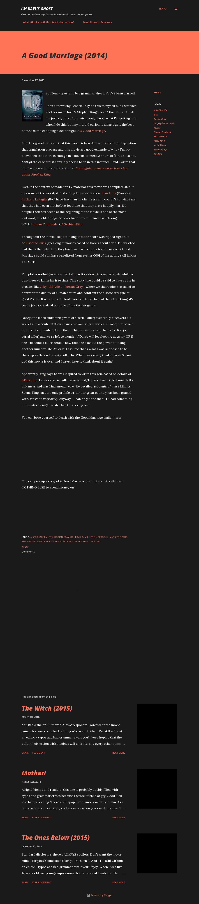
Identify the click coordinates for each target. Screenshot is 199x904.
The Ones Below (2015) (56, 837)
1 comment (38, 752)
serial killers (160, 145)
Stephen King (160, 149)
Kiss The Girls (35, 243)
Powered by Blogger (99, 895)
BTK (156, 114)
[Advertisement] (74, 656)
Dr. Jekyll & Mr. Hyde (164, 123)
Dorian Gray (74, 287)
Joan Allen (108, 193)
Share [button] (157, 92)
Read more (118, 752)
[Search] (163, 9)
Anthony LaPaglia (34, 199)
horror (157, 127)
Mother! (34, 773)
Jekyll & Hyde (50, 287)
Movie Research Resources (95, 22)
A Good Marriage (92, 131)
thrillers (158, 153)
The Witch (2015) (47, 708)
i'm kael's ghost (37, 8)
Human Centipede (44, 224)
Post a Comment (42, 817)
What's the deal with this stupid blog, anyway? (46, 22)
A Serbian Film (72, 224)
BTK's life (28, 380)
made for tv (159, 140)
